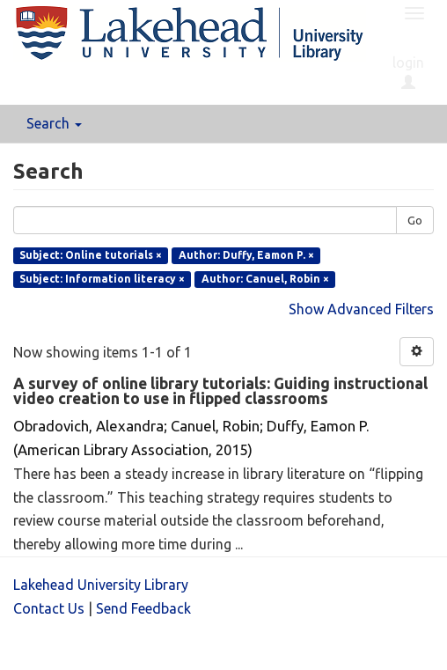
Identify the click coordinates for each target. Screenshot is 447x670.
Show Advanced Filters (361, 309)
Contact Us (48, 608)
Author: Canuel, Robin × (265, 278)
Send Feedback (143, 608)
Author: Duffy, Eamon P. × (246, 255)
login (408, 72)
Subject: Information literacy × (102, 278)
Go (414, 220)
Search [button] (54, 123)
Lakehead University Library (100, 585)
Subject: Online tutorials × (90, 255)
